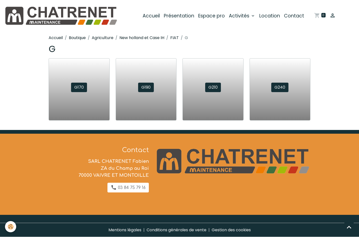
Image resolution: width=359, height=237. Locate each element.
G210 (213, 87)
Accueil (151, 15)
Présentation (179, 15)
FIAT (174, 38)
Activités (240, 15)
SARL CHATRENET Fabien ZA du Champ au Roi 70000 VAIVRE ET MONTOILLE (114, 168)
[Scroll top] (349, 227)
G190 (146, 87)
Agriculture (102, 38)
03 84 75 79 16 (128, 187)
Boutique (77, 38)
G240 (279, 87)
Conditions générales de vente (176, 230)
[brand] (61, 16)
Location (269, 15)
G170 (79, 87)
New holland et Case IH (141, 38)
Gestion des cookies (231, 230)
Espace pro (211, 15)
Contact (294, 15)
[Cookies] (10, 226)
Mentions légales (124, 230)
